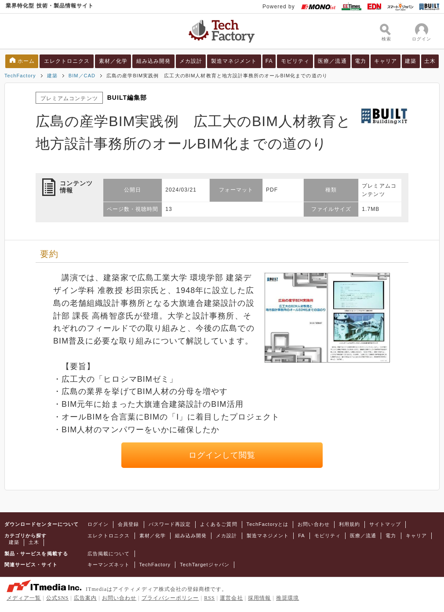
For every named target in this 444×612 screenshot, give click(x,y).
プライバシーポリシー (170, 598)
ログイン (98, 524)
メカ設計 (190, 61)
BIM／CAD (82, 75)
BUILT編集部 (127, 97)
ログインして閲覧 (222, 455)
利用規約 (349, 524)
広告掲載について (108, 553)
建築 (410, 61)
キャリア (385, 61)
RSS (209, 598)
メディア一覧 (24, 598)
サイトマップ (385, 524)
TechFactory (20, 75)
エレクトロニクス (67, 61)
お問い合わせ (313, 524)
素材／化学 (113, 61)
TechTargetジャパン (204, 564)
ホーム (26, 61)
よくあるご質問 (218, 524)
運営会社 (231, 598)
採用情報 (259, 598)
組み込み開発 (153, 61)
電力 (360, 61)
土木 (430, 61)
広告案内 (85, 598)
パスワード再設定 (170, 524)
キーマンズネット (108, 564)
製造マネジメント (234, 61)
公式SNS (57, 598)
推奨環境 (287, 598)
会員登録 (128, 524)
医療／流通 (332, 61)
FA (269, 61)
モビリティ (295, 61)
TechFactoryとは (268, 524)
